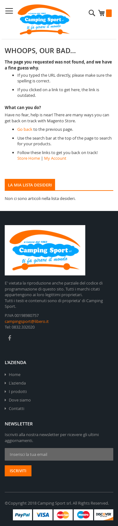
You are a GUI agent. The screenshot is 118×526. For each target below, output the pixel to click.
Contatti (16, 408)
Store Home (28, 158)
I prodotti (18, 391)
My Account (55, 158)
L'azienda (17, 383)
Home (14, 374)
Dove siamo (20, 400)
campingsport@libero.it (27, 321)
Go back (24, 129)
